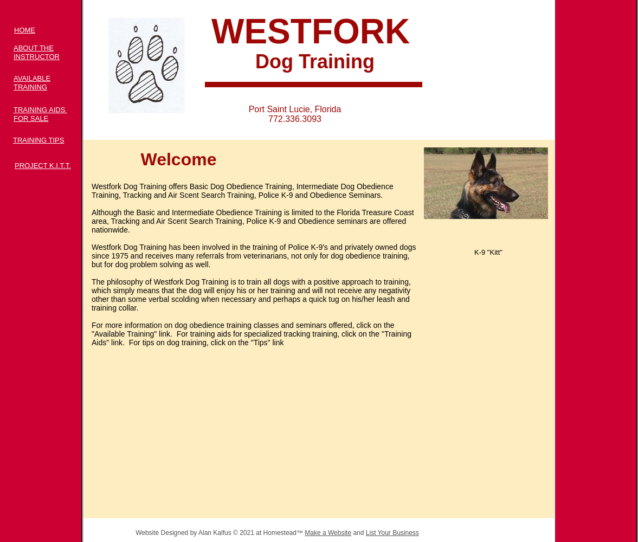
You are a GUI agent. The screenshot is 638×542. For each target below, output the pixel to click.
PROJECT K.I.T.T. (43, 166)
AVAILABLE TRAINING (32, 82)
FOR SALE (31, 118)
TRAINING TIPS (38, 140)
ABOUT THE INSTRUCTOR (37, 52)
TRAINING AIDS (39, 110)
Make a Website (328, 533)
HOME (24, 30)
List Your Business (392, 533)
